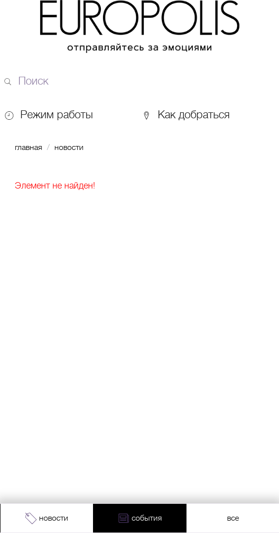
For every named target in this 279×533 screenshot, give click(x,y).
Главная (28, 147)
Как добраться (185, 114)
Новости (69, 147)
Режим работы (56, 114)
